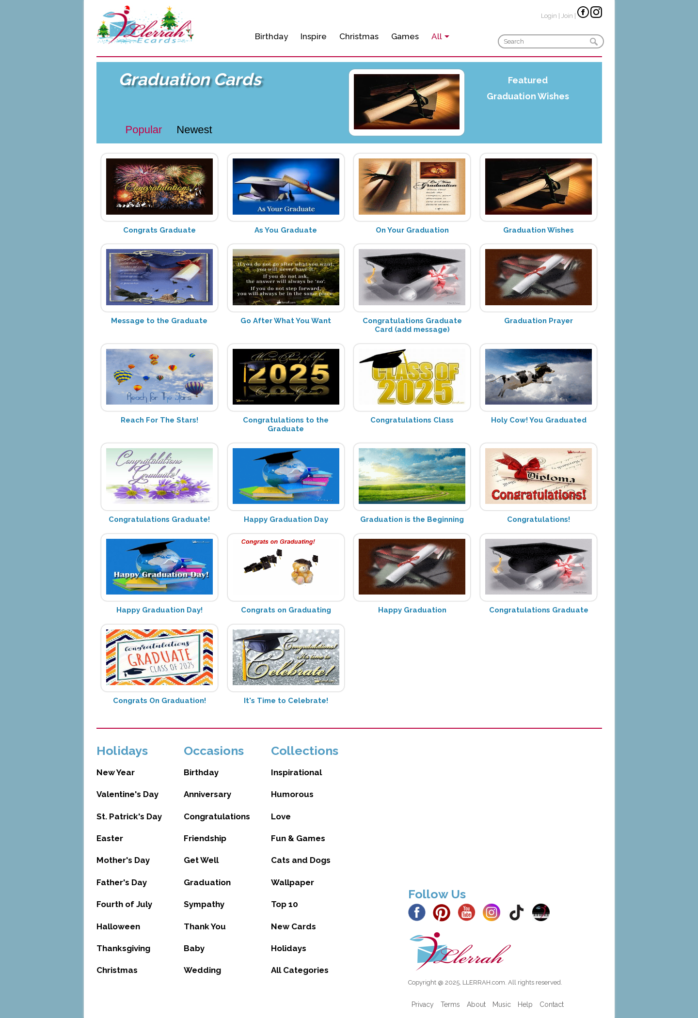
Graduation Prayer (538, 320)
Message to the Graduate (159, 320)
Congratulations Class (412, 420)
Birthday (271, 36)
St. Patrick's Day (129, 816)
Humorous (292, 794)
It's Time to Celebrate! (286, 700)
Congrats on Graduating (286, 610)
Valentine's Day (127, 794)
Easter (109, 838)
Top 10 (284, 904)
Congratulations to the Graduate (286, 424)
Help (525, 1004)
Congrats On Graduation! (159, 700)
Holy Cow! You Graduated (539, 420)
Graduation (207, 882)
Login (549, 15)
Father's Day (121, 882)
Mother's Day (123, 860)
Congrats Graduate (159, 230)
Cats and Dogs (301, 860)
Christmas (359, 36)
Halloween (118, 926)
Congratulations (217, 816)
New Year (115, 772)
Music (501, 1004)
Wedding (202, 970)
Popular (144, 130)
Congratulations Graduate (538, 610)
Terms (450, 1004)
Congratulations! (538, 519)
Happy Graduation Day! (159, 610)
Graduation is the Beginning (412, 519)
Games (405, 36)
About (476, 1004)
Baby (194, 948)
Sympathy (204, 904)
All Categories (300, 970)
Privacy (423, 1004)
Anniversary (207, 794)
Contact (551, 1004)
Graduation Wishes (528, 96)
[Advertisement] (505, 811)
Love (281, 816)
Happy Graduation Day (286, 519)
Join (567, 15)
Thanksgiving (123, 948)
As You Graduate (285, 230)
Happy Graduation (412, 610)
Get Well (201, 860)
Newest (194, 130)
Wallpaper (292, 882)
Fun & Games (298, 838)
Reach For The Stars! (159, 420)
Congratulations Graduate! (159, 519)
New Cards (293, 926)
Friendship (205, 838)
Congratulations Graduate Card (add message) (412, 325)
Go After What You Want (285, 320)
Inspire (314, 36)
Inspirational (296, 772)
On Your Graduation (412, 230)
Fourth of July (124, 904)
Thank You (205, 926)
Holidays (288, 948)
